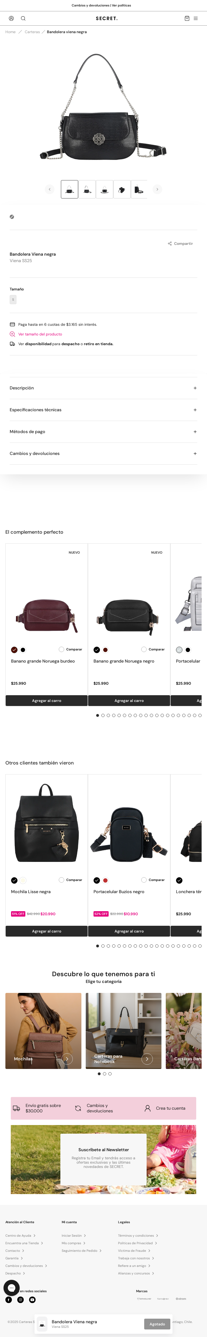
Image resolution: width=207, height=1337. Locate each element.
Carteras (32, 31)
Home (10, 31)
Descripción (103, 388)
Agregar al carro (46, 700)
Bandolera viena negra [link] (67, 31)
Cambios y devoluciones (103, 453)
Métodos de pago (103, 431)
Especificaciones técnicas (103, 410)
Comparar (70, 649)
